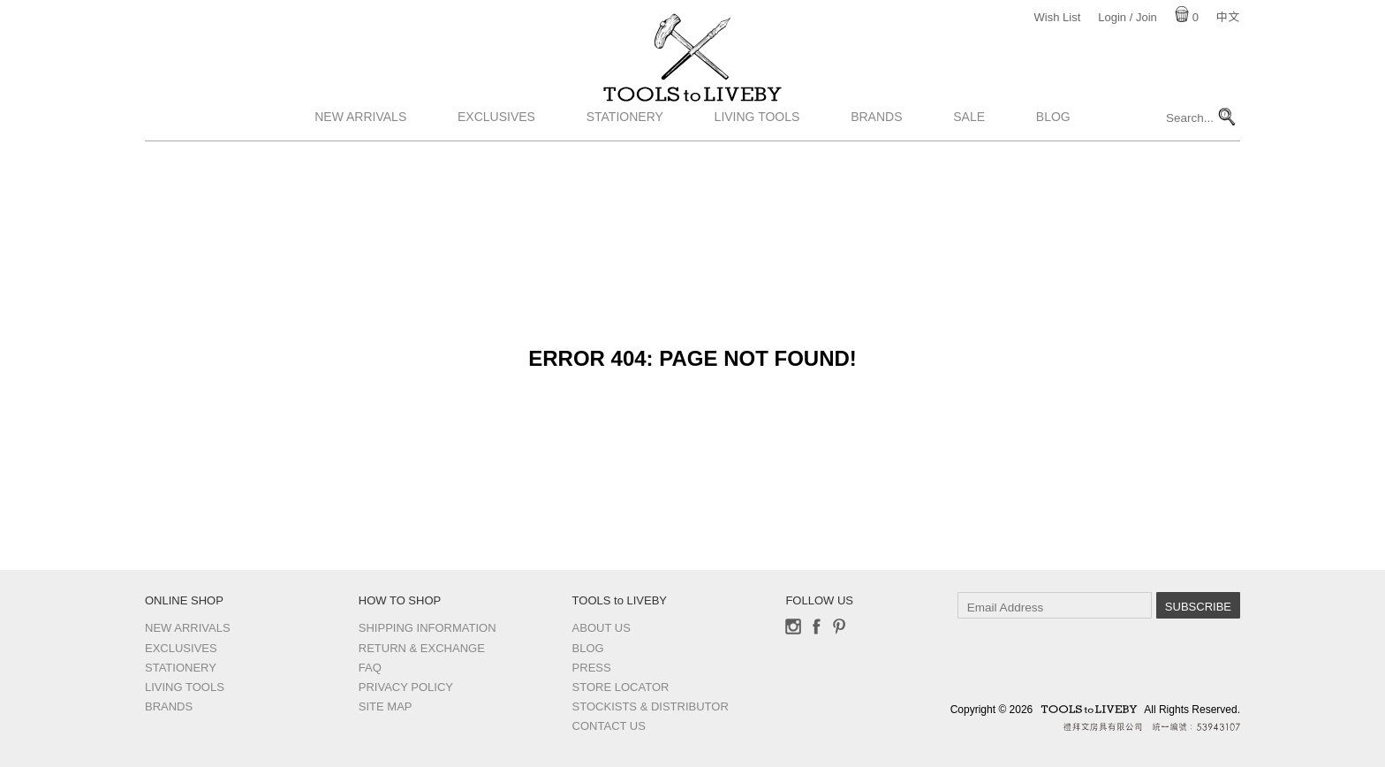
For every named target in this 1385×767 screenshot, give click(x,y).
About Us (601, 627)
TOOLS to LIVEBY (692, 112)
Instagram (793, 626)
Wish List (1057, 17)
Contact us (609, 726)
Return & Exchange (422, 648)
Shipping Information (427, 627)
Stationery (625, 153)
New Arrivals (360, 153)
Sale (969, 153)
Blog (1053, 153)
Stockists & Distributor (650, 706)
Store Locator (621, 687)
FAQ (370, 667)
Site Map (385, 706)
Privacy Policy (406, 687)
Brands (876, 153)
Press (591, 667)
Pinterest (839, 626)
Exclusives (496, 153)
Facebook (816, 626)
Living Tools (757, 153)
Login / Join (1127, 17)
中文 (1227, 17)
